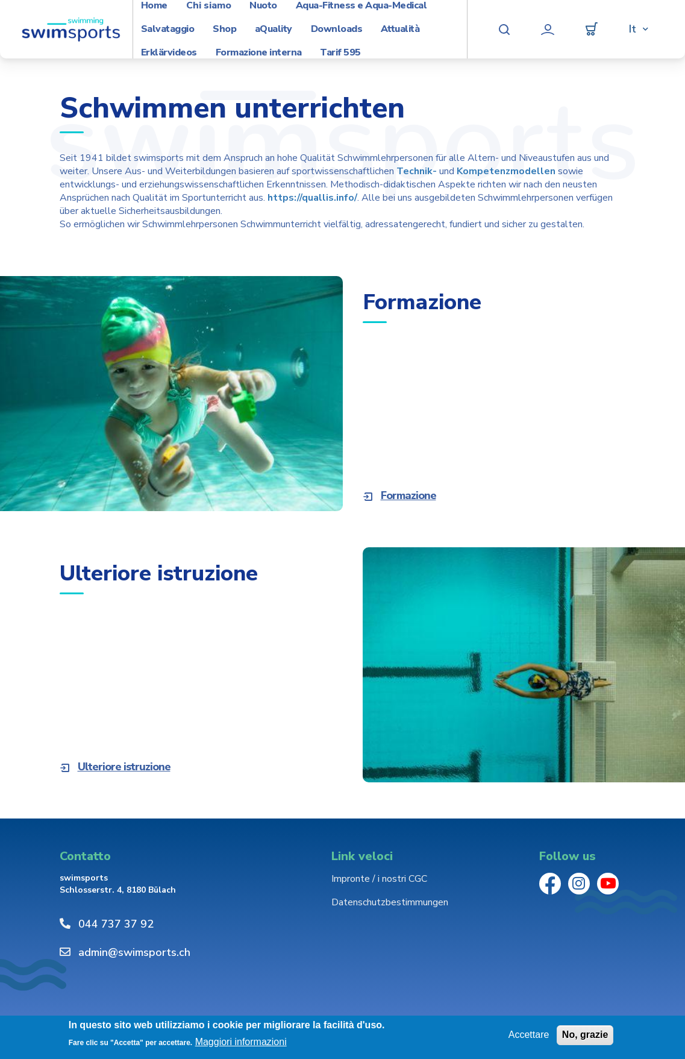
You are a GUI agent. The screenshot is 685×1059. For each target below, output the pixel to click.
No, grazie (585, 1034)
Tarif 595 (340, 52)
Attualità (400, 29)
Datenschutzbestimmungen (389, 902)
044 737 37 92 (116, 924)
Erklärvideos (169, 52)
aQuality (273, 29)
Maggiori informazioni (241, 1042)
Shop (224, 29)
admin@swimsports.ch (134, 952)
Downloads (337, 29)
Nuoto (263, 5)
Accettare (528, 1034)
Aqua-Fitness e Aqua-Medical (361, 5)
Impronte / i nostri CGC (379, 878)
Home (154, 5)
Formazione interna (259, 52)
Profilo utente (547, 29)
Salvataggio (168, 29)
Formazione (408, 495)
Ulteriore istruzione (124, 766)
